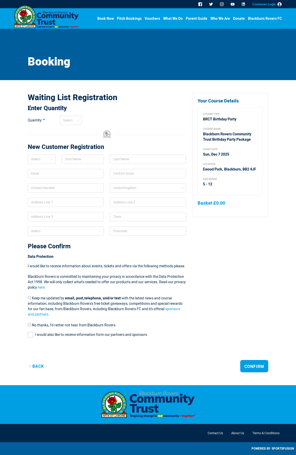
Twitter (211, 4)
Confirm (254, 367)
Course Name (212, 129)
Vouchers (152, 19)
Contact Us (215, 433)
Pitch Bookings (129, 19)
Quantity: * (36, 120)
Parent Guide (196, 19)
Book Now (105, 19)
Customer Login (264, 4)
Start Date (210, 149)
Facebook (200, 4)
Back (38, 366)
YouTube (233, 4)
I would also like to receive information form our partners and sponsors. (91, 334)
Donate (239, 19)
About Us (237, 433)
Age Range (210, 179)
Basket (211, 203)
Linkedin (244, 4)
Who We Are (220, 19)
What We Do (173, 19)
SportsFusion (283, 448)
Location (209, 164)
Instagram (222, 4)
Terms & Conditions (266, 433)
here (41, 287)
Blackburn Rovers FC (265, 19)
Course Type (211, 114)
